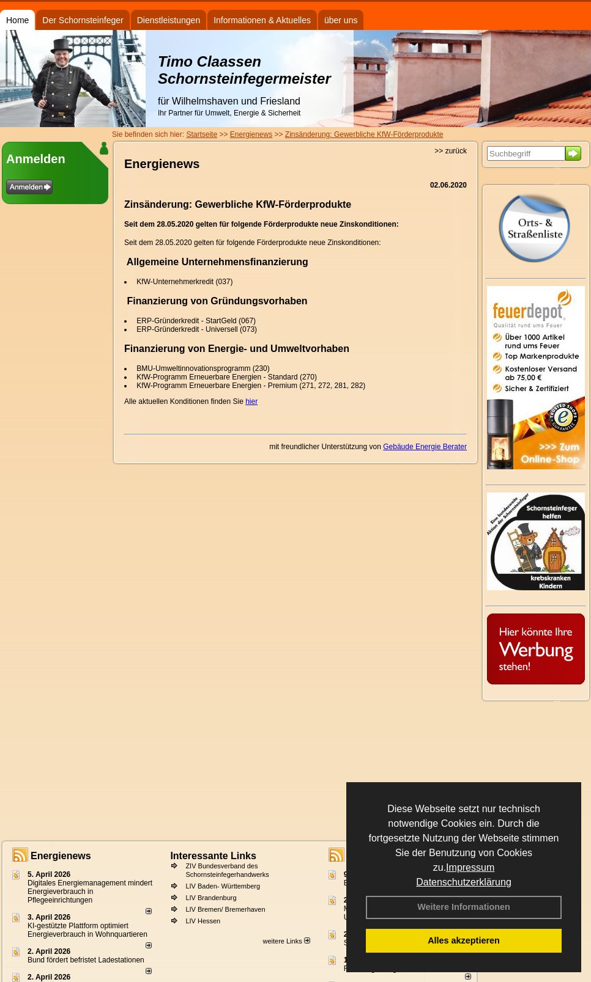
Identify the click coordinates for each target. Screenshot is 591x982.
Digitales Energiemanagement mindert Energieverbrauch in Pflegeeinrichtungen (90, 891)
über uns (340, 20)
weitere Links (286, 941)
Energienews (61, 856)
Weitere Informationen (463, 907)
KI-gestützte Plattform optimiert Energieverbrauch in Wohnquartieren (87, 930)
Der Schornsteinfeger (82, 20)
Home (17, 20)
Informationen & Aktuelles (262, 20)
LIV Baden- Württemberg (222, 886)
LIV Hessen (202, 921)
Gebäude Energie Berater (425, 446)
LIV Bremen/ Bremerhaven (225, 909)
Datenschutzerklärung (463, 882)
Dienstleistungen (169, 20)
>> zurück (450, 151)
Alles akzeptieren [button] (464, 940)
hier (251, 401)
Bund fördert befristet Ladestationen (86, 960)
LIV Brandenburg (210, 897)
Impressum (470, 867)
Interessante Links (213, 856)
